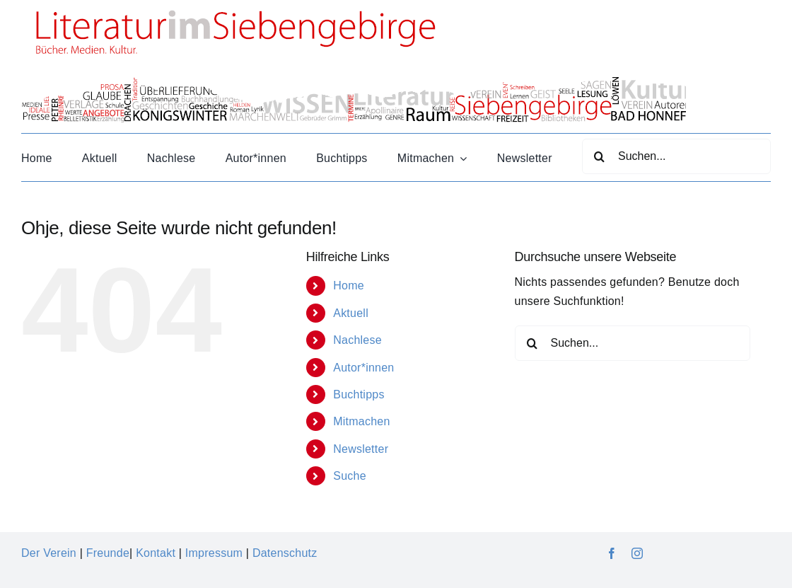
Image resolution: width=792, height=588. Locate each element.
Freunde (107, 553)
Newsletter (360, 449)
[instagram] (637, 553)
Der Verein (48, 553)
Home (348, 285)
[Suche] (599, 156)
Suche (349, 476)
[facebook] (611, 553)
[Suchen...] (676, 156)
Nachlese (357, 340)
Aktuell (350, 313)
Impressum (214, 553)
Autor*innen (363, 368)
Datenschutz (285, 553)
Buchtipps (358, 394)
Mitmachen (361, 421)
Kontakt (155, 553)
